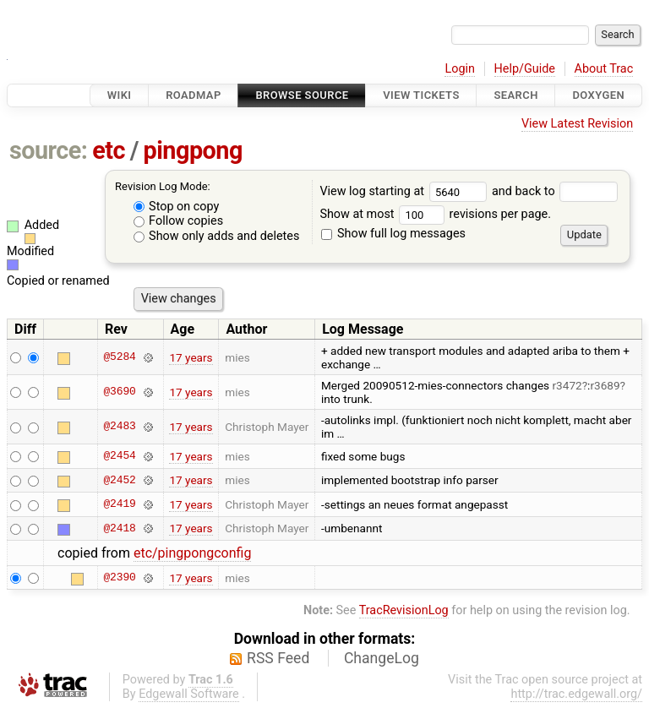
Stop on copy (177, 206)
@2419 (119, 504)
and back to (555, 191)
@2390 (119, 577)
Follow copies (179, 221)
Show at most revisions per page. (435, 214)
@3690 (119, 392)
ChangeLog (381, 658)
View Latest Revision (577, 124)
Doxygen (598, 95)
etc (108, 150)
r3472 (567, 385)
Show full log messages (393, 233)
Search (515, 95)
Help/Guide (524, 69)
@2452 (119, 479)
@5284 (119, 357)
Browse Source (301, 95)
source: (48, 150)
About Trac (604, 69)
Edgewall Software (189, 694)
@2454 (119, 456)
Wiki (119, 95)
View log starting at (405, 191)
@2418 (119, 528)
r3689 (604, 385)
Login (459, 69)
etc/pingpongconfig (193, 553)
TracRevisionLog (404, 610)
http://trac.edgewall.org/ (576, 694)
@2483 (119, 426)
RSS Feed (278, 658)
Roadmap (193, 95)
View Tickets (421, 95)
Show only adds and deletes (217, 236)
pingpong (193, 150)
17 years (190, 357)
